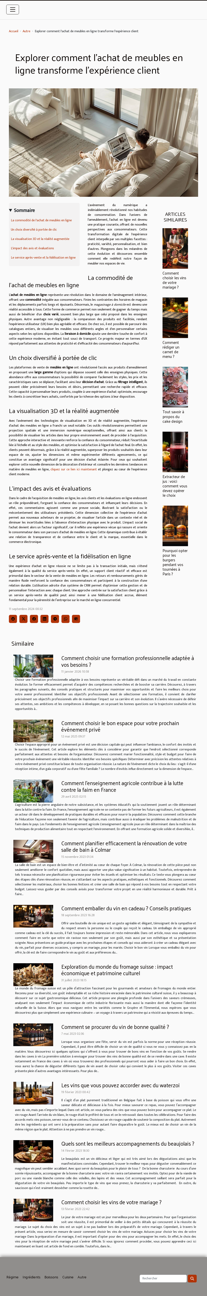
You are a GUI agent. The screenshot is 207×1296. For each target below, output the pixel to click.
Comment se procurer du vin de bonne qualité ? (115, 1027)
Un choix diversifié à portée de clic (34, 229)
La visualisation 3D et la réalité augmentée (40, 239)
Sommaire (24, 210)
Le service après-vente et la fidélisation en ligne (43, 257)
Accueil (13, 31)
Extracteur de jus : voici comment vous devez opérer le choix (175, 486)
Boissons (51, 1277)
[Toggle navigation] (12, 9)
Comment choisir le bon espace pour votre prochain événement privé (120, 726)
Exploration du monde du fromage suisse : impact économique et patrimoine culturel (117, 969)
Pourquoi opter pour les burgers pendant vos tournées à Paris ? (175, 562)
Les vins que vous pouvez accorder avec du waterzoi (120, 1085)
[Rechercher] (163, 1278)
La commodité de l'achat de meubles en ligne (41, 220)
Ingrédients (31, 1277)
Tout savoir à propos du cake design (173, 416)
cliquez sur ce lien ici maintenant (74, 469)
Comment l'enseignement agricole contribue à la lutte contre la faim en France (122, 786)
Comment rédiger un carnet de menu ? (171, 349)
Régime (12, 1277)
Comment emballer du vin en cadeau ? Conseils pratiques (126, 908)
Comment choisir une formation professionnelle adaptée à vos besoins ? (127, 661)
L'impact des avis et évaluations (32, 248)
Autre (26, 31)
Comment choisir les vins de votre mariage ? (174, 280)
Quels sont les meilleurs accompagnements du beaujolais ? (127, 1143)
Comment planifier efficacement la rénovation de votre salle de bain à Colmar (124, 846)
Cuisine (68, 1277)
